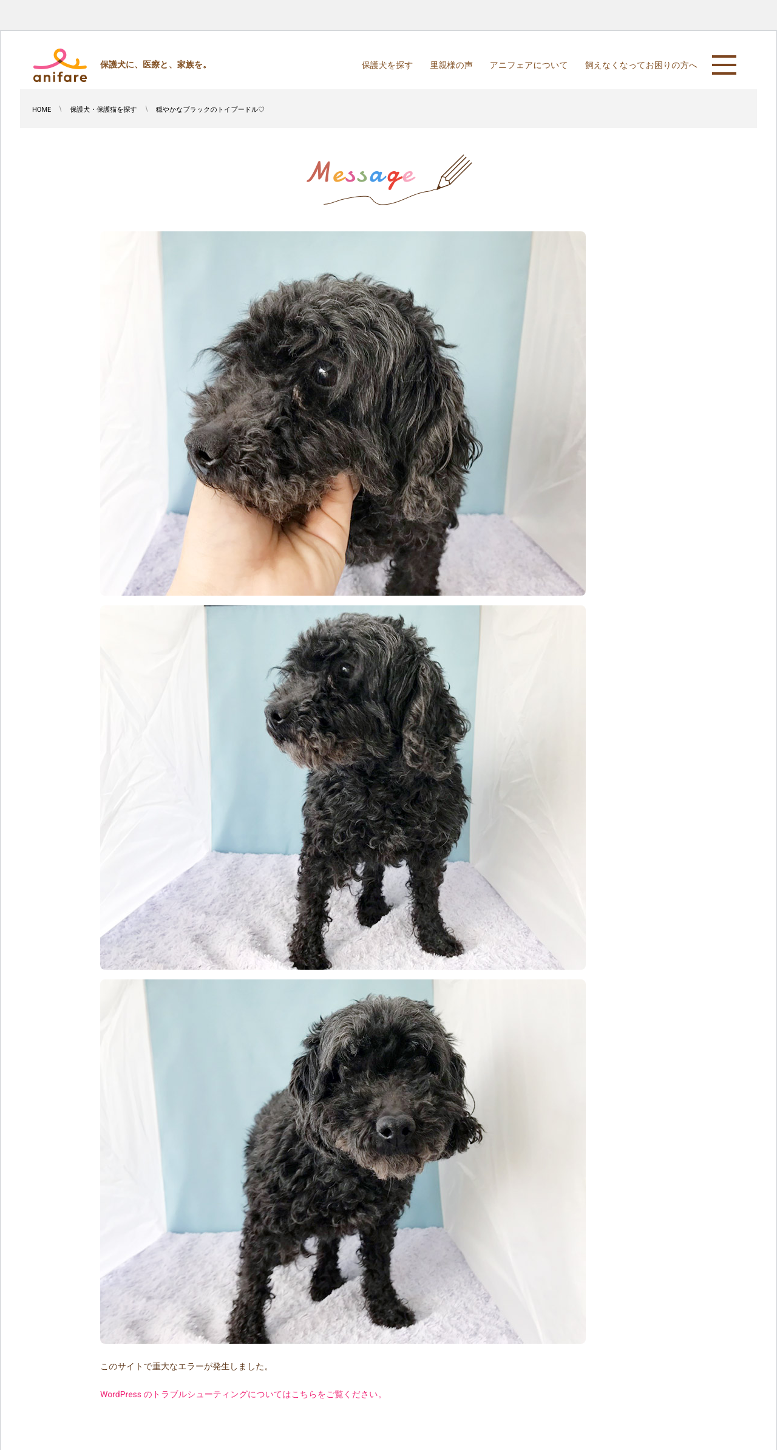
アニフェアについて (529, 65)
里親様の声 (451, 65)
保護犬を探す (387, 65)
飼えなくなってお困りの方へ (641, 65)
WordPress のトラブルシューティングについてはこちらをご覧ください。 (243, 1395)
